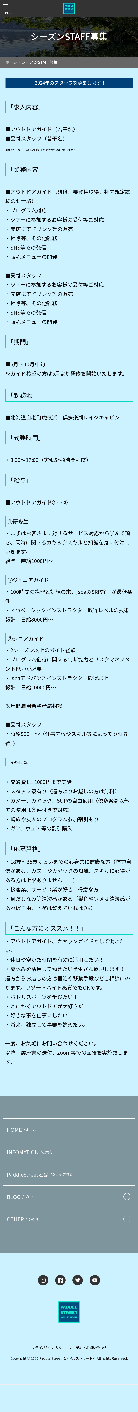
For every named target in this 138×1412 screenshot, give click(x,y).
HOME (22, 1129)
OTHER (23, 1219)
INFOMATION (30, 1152)
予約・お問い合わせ (91, 1347)
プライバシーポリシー (49, 1347)
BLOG (21, 1196)
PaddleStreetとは (40, 1174)
